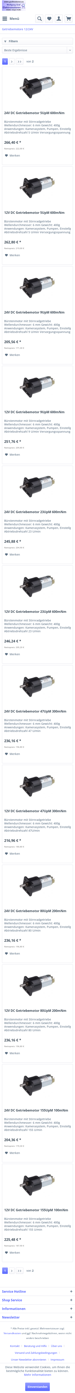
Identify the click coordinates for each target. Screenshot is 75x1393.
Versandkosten (12, 1333)
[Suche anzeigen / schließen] (39, 19)
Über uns (56, 1346)
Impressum (57, 1359)
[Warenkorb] (69, 19)
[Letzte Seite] (19, 61)
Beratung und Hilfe (35, 1346)
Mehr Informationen (37, 1375)
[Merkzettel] (49, 19)
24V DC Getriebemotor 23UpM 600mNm (35, 512)
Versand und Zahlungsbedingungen (36, 1353)
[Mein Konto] (59, 19)
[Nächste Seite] (12, 61)
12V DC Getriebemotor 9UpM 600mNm (34, 412)
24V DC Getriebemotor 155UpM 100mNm (36, 1110)
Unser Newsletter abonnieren (28, 1359)
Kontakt (15, 1346)
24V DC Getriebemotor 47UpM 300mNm (35, 711)
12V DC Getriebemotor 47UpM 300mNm (35, 811)
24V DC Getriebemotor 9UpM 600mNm (34, 312)
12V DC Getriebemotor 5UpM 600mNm (34, 213)
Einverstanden (37, 1387)
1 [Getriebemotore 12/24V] (5, 61)
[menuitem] (10, 19)
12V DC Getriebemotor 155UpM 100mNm (36, 1210)
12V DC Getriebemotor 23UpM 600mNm (35, 612)
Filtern (11, 41)
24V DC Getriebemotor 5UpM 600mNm (34, 113)
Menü (10, 18)
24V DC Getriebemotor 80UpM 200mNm (35, 911)
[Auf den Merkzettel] (12, 155)
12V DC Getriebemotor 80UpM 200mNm (35, 1011)
